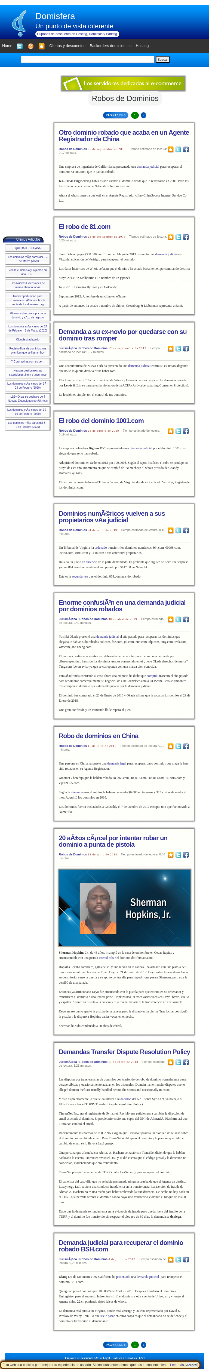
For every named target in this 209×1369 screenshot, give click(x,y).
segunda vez (80, 576)
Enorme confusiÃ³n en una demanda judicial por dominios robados (122, 606)
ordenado (101, 548)
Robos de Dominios (73, 149)
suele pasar (107, 1316)
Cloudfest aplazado (27, 339)
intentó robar (107, 958)
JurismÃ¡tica (68, 348)
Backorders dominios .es (110, 46)
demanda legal (116, 763)
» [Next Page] (144, 115)
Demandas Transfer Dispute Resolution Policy (124, 1051)
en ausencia (89, 562)
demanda (77, 792)
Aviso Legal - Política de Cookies (116, 1357)
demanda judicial (148, 166)
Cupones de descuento (79, 1357)
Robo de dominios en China (98, 735)
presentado (123, 1277)
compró (152, 676)
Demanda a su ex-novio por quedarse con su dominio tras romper (123, 335)
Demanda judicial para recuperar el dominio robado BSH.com (121, 1246)
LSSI (142, 1357)
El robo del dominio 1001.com (101, 420)
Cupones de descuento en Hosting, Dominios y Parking (77, 34)
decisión (125, 1099)
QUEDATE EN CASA (28, 248)
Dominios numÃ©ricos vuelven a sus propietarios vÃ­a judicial (112, 517)
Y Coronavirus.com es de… (27, 361)
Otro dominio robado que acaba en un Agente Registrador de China (124, 136)
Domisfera (55, 16)
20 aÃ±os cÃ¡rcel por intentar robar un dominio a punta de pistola (113, 841)
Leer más (177, 1365)
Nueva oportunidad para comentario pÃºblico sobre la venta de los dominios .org (27, 300)
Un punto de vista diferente (74, 26)
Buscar (163, 60)
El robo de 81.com (84, 226)
